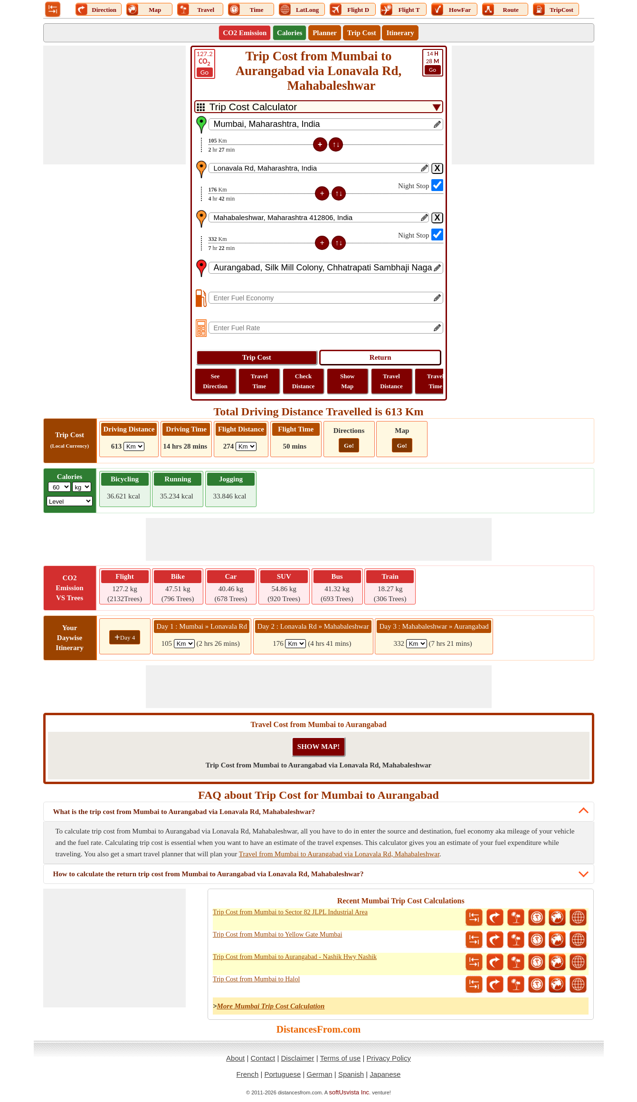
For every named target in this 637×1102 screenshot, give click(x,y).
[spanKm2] (295, 643)
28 (432, 62)
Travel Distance (391, 381)
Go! (349, 445)
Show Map (347, 381)
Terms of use (340, 1058)
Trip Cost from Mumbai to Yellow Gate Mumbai (277, 934)
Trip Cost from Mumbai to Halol (256, 979)
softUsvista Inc (349, 1092)
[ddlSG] (70, 501)
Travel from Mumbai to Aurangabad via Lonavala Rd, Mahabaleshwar (339, 854)
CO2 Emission (244, 33)
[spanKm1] (184, 643)
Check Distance (303, 381)
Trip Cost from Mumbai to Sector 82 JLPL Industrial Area (290, 912)
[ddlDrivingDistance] (134, 446)
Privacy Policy (389, 1058)
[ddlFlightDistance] (246, 446)
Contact (263, 1058)
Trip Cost (361, 33)
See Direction (215, 381)
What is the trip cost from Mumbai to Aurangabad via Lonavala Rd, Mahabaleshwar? (184, 811)
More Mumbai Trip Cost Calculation (270, 1006)
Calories (289, 33)
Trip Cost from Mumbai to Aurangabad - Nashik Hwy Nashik (295, 956)
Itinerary (400, 33)
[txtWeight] (59, 487)
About (235, 1058)
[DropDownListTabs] (318, 106)
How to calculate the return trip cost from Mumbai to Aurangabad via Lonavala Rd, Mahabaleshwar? (208, 874)
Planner (325, 33)
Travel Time (259, 381)
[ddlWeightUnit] (81, 487)
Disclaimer (297, 1058)
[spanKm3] (416, 643)
